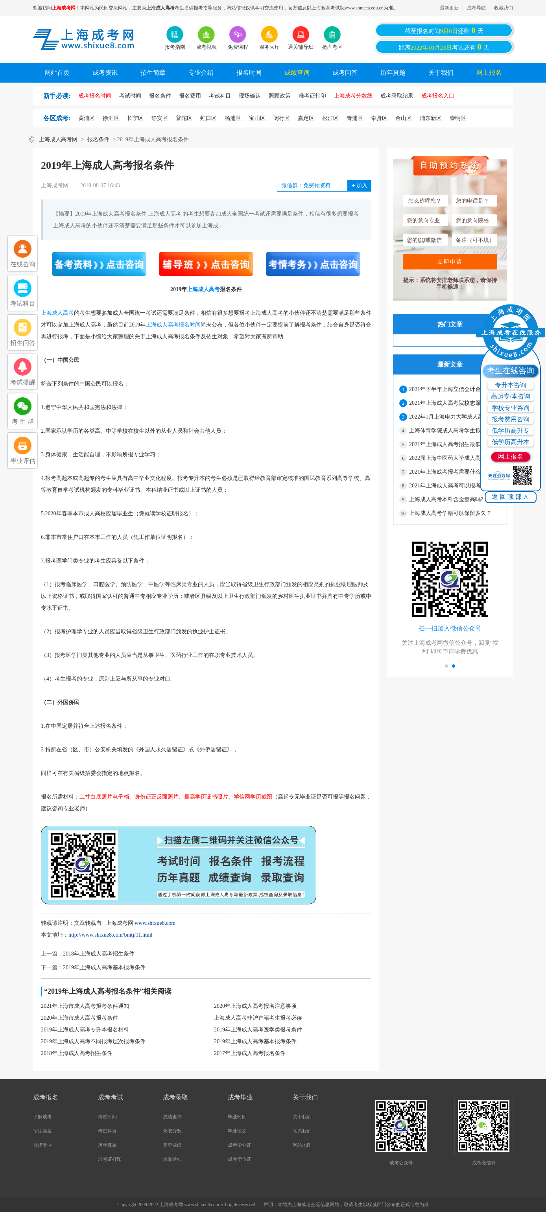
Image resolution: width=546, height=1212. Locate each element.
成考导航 (476, 8)
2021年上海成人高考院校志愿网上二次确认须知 (454, 403)
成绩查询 (297, 72)
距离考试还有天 (444, 46)
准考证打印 (110, 1159)
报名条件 (98, 139)
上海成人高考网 (58, 139)
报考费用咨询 (510, 419)
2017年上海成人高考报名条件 (250, 1053)
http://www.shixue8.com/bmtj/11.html (110, 935)
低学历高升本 (510, 442)
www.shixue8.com (155, 923)
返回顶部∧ (511, 496)
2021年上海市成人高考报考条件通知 (85, 1006)
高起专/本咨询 (510, 396)
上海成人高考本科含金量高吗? (446, 499)
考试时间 (107, 1117)
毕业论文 (237, 1131)
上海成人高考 (203, 289)
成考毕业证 (239, 1145)
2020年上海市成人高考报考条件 (79, 1018)
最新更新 (449, 8)
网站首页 (57, 72)
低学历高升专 (510, 430)
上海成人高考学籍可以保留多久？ (450, 513)
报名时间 (249, 72)
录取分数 (172, 1131)
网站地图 (302, 1145)
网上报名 (489, 72)
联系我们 (302, 1131)
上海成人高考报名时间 (173, 325)
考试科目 (107, 1131)
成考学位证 (239, 1159)
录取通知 (172, 1159)
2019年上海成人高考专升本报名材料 (85, 1030)
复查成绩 (172, 1145)
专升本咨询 (510, 385)
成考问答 (345, 72)
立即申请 (450, 261)
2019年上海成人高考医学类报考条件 (258, 1030)
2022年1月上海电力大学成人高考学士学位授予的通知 (454, 417)
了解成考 (42, 1117)
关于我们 (441, 72)
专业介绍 (201, 72)
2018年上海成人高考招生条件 (99, 954)
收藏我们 (503, 8)
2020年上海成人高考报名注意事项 (255, 1006)
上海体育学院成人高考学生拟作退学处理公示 (454, 431)
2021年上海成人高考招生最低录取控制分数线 (454, 444)
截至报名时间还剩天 (444, 30)
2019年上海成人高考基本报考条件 (104, 967)
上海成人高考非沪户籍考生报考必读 (258, 1018)
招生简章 (153, 72)
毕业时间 (237, 1117)
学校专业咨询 (510, 407)
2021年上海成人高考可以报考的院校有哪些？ (454, 486)
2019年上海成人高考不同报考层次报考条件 (93, 1041)
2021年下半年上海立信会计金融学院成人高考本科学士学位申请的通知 (454, 389)
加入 (359, 185)
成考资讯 (105, 72)
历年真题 (393, 72)
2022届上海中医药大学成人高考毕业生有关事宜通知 (454, 458)
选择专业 (42, 1145)
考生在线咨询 (510, 370)
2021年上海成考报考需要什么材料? (451, 472)
